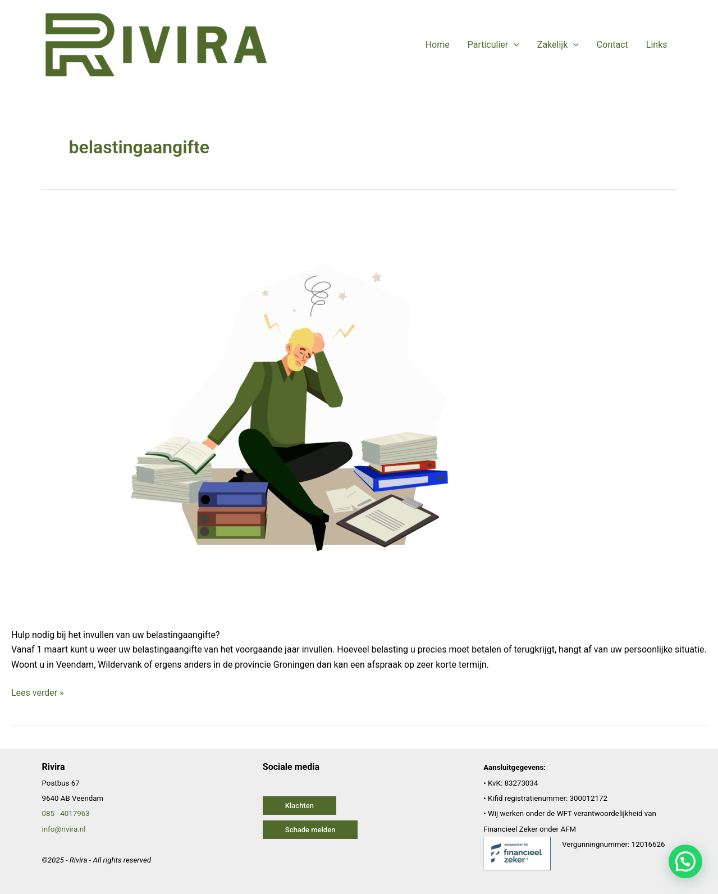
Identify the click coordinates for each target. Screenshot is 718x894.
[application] (513, 44)
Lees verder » (37, 692)
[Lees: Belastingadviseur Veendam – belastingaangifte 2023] (298, 410)
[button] (299, 805)
